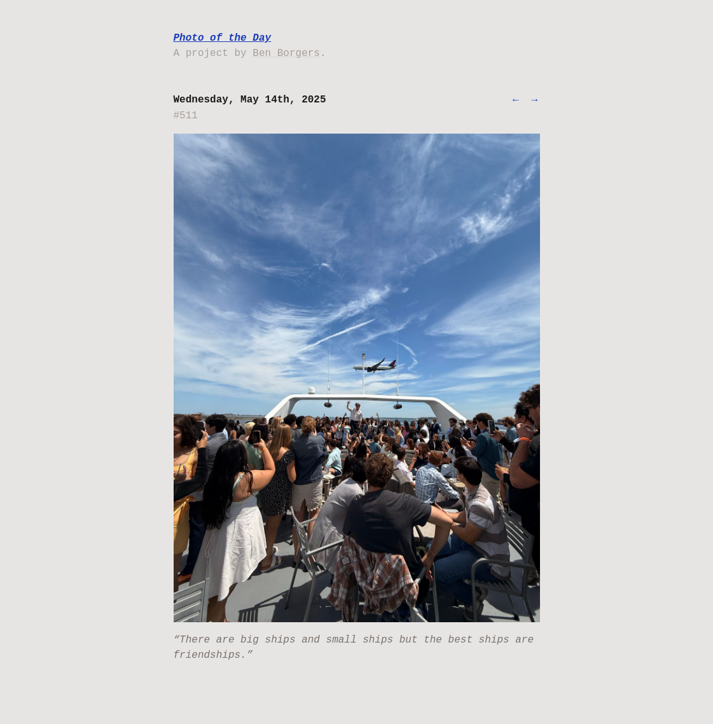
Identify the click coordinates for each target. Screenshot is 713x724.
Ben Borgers (286, 53)
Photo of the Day (223, 38)
